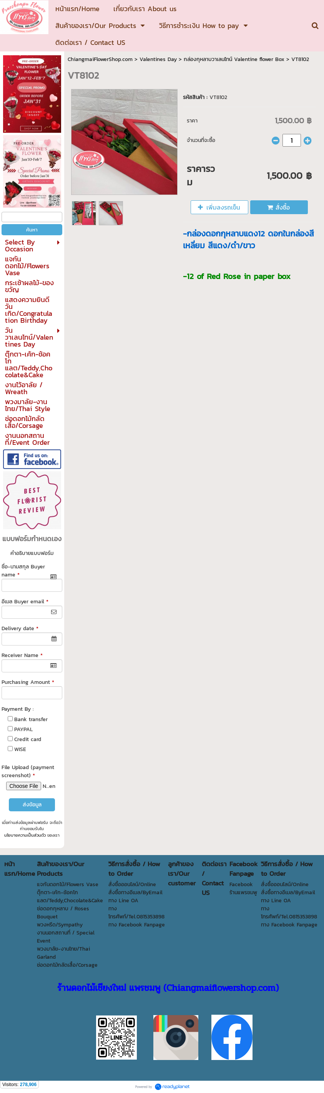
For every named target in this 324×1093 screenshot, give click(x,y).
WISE (20, 749)
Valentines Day (158, 59)
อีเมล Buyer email (25, 602)
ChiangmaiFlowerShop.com (100, 59)
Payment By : (18, 709)
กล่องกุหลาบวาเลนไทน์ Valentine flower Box (234, 59)
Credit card (27, 739)
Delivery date (20, 628)
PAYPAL (23, 729)
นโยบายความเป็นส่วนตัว (25, 835)
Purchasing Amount (28, 682)
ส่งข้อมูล (32, 805)
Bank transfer (31, 719)
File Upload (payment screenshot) (28, 771)
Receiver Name (22, 655)
